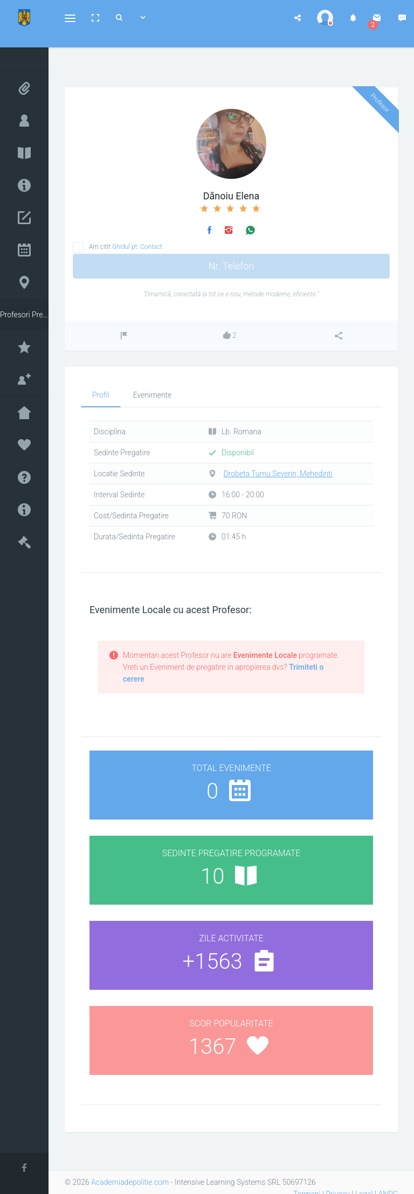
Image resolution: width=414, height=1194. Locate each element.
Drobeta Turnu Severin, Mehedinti (277, 473)
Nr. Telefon (231, 266)
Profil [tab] (100, 395)
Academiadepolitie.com (130, 1182)
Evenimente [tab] (152, 395)
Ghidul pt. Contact (137, 247)
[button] (70, 18)
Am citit (125, 247)
